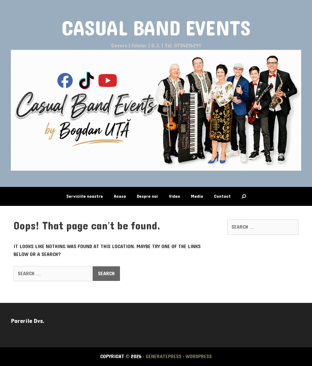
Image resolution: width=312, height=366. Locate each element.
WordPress (199, 356)
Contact (222, 196)
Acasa (120, 196)
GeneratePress (163, 356)
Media (197, 196)
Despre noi (147, 196)
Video (174, 196)
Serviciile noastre (84, 196)
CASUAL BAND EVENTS (156, 29)
